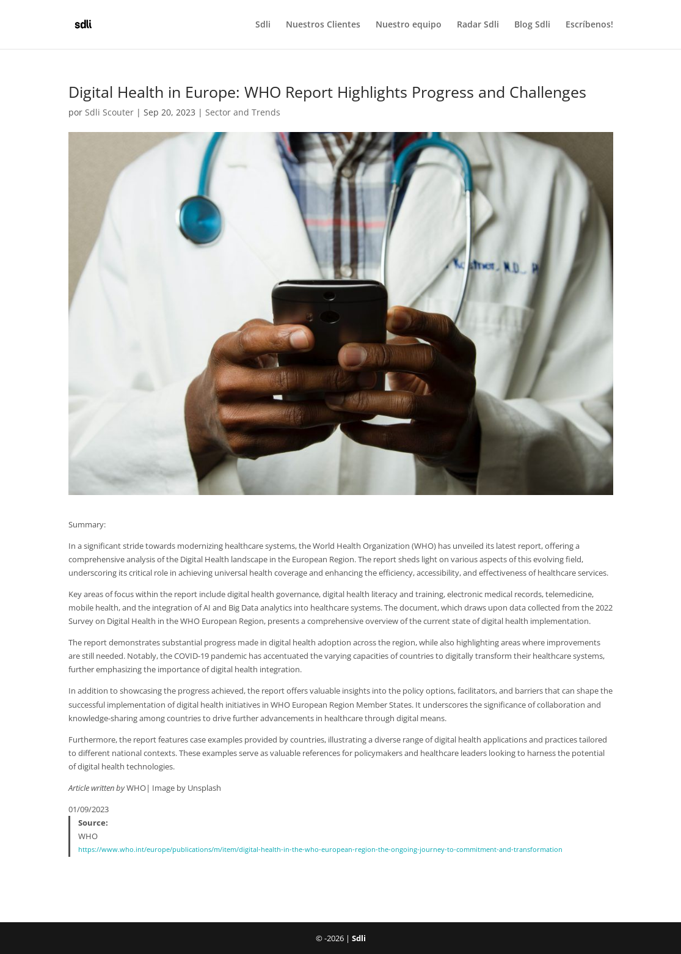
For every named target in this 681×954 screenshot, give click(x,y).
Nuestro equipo (409, 25)
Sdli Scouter (109, 112)
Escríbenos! (589, 25)
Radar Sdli (478, 25)
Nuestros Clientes (323, 25)
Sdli (263, 25)
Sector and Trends (242, 112)
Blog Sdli (532, 25)
